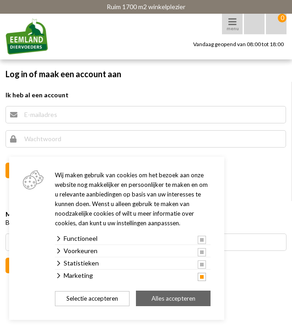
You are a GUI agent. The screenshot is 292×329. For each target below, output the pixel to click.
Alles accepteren (173, 298)
